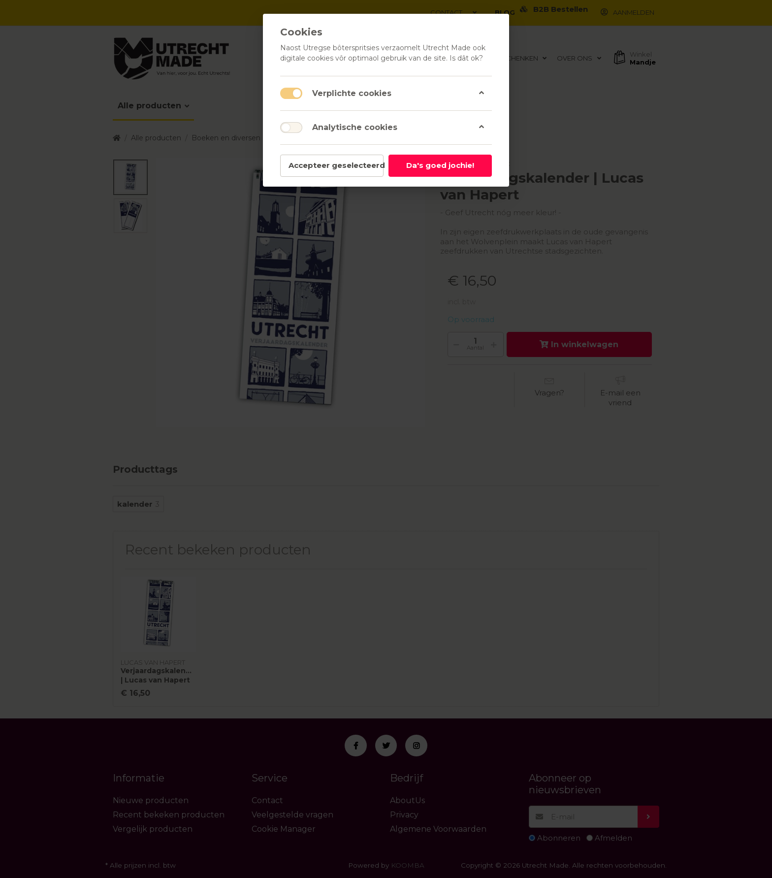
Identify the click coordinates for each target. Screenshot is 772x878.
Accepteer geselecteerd (336, 165)
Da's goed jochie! (440, 165)
